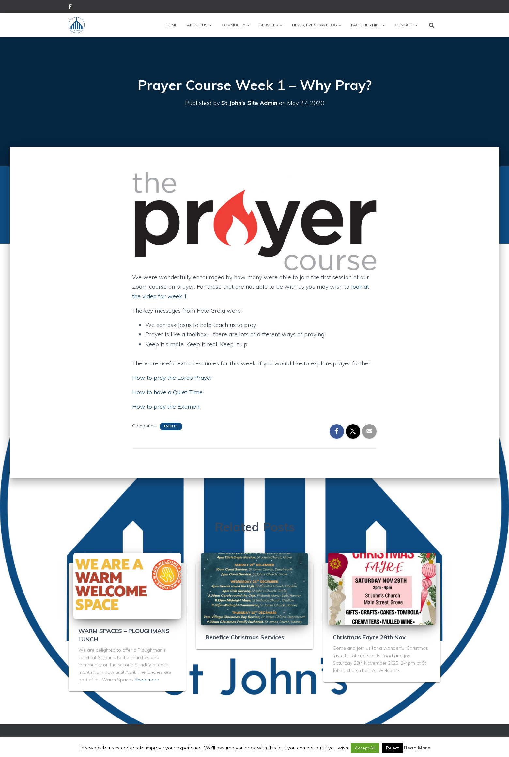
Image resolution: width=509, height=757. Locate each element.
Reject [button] (392, 747)
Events (171, 426)
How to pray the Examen (165, 406)
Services (270, 25)
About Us (199, 25)
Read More (417, 748)
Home (171, 25)
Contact (406, 25)
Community (236, 25)
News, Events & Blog (316, 25)
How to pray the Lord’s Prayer (172, 377)
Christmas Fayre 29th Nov (369, 637)
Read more (147, 680)
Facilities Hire (368, 25)
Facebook (70, 7)
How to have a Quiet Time (167, 392)
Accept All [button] (365, 747)
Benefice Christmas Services (245, 637)
